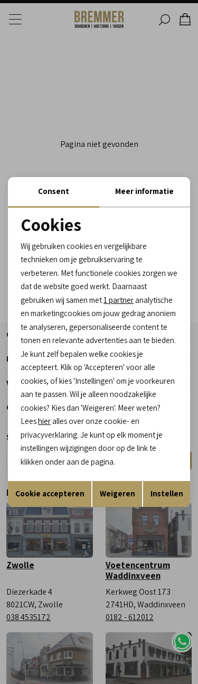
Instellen (166, 493)
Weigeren (117, 493)
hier (44, 421)
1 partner (118, 300)
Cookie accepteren (49, 493)
